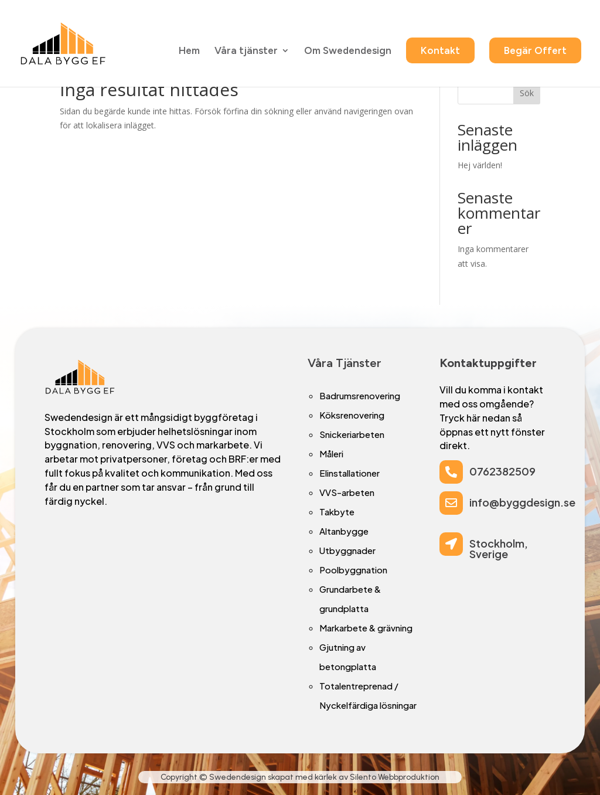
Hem (189, 52)
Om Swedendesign (347, 52)
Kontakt (440, 51)
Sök (527, 92)
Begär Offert (535, 51)
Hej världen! (480, 165)
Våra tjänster (246, 52)
